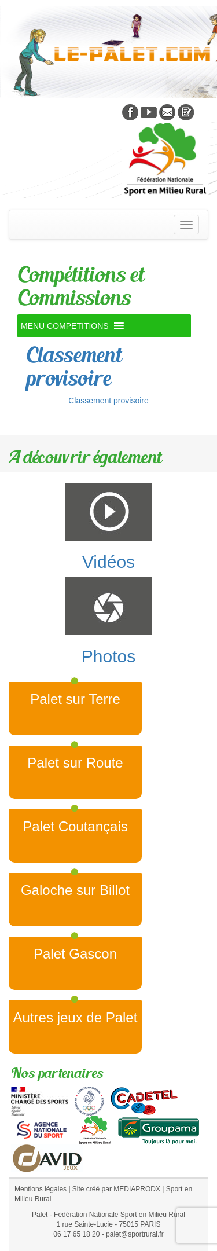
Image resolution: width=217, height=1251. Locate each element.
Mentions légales (40, 1189)
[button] (65, 325)
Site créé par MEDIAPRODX (116, 1189)
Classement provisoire (74, 366)
